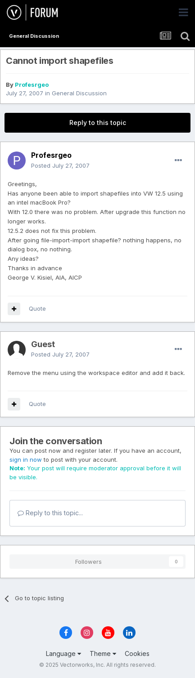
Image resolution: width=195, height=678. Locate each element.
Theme (103, 653)
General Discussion (79, 93)
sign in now (25, 459)
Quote (37, 308)
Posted (60, 165)
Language (63, 653)
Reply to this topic (97, 122)
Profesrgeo (32, 84)
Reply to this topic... (50, 513)
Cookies (137, 653)
